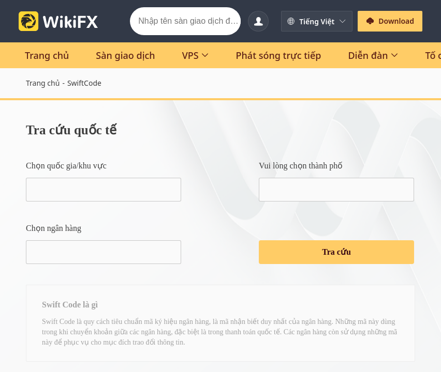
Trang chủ (43, 83)
